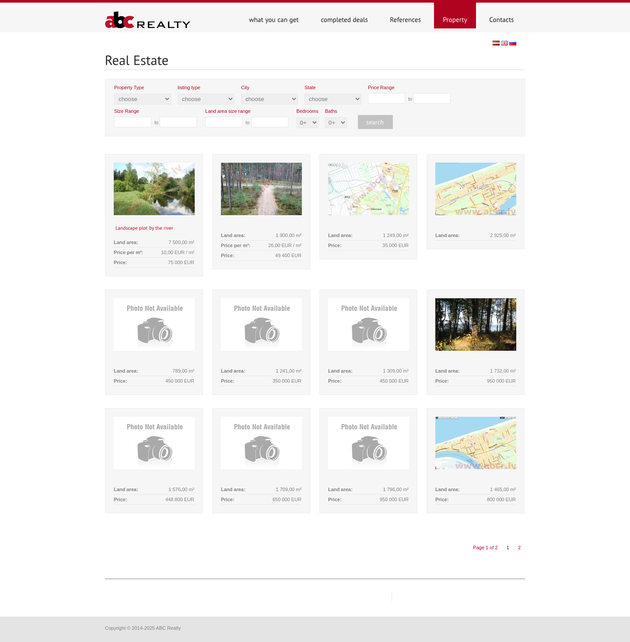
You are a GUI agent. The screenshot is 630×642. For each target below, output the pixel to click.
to (409, 94)
